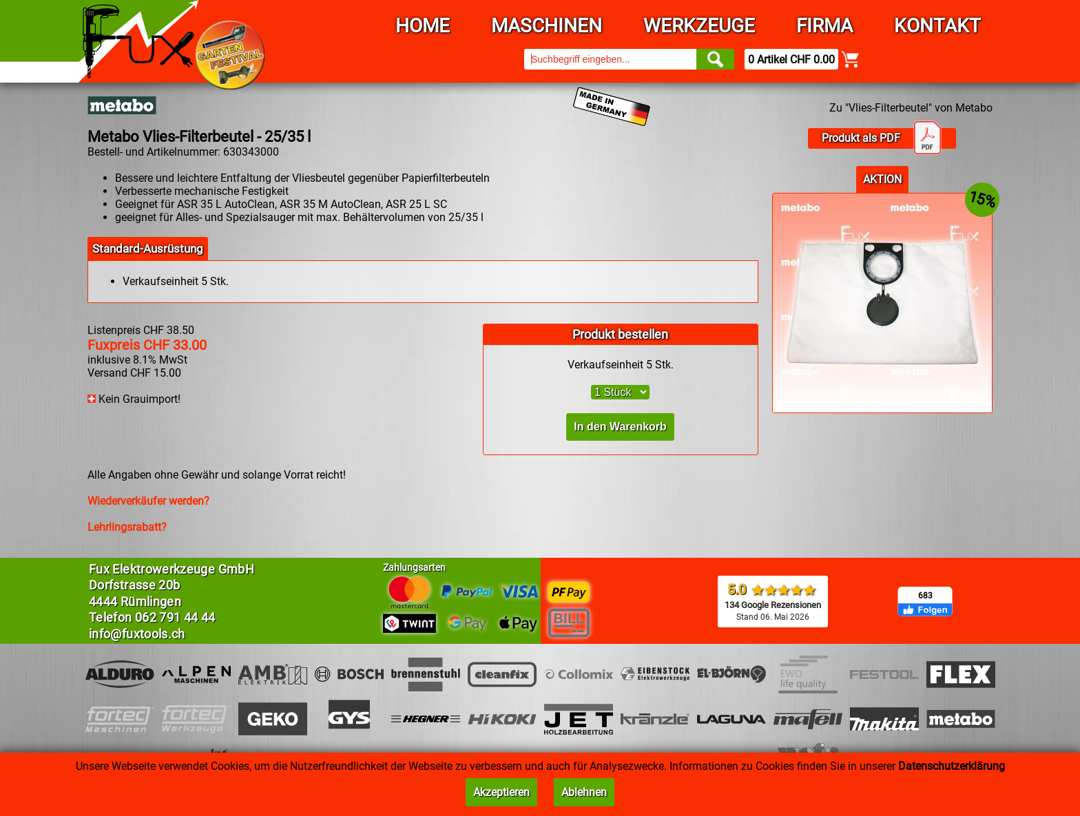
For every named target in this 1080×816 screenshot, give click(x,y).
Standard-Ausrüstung (147, 248)
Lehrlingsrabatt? (127, 527)
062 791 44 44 (175, 617)
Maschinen (546, 25)
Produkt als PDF (882, 138)
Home (422, 25)
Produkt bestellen (620, 334)
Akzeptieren (501, 792)
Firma (824, 25)
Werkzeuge (699, 25)
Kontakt (937, 25)
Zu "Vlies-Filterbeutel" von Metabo (911, 107)
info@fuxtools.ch (137, 634)
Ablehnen (584, 792)
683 (925, 595)
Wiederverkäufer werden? (148, 501)
